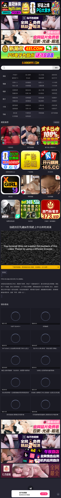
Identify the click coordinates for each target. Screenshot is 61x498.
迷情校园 (15, 108)
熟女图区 (41, 101)
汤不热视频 (54, 113)
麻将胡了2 (15, 78)
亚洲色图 (28, 98)
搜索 (56, 68)
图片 (4, 99)
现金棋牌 (41, 78)
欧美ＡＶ (41, 82)
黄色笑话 (41, 108)
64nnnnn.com (30, 63)
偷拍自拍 (28, 90)
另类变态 (54, 93)
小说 (4, 107)
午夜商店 (28, 113)
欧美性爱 (54, 90)
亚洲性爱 (15, 90)
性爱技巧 (54, 108)
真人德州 (28, 75)
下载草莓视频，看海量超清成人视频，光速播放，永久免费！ (35, 267)
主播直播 (41, 86)
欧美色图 (41, 98)
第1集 (4, 272)
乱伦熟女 (41, 93)
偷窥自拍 (15, 98)
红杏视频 (15, 116)
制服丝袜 (15, 93)
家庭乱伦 (28, 105)
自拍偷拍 (28, 82)
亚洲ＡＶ (15, 82)
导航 (4, 114)
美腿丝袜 (15, 101)
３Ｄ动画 (54, 82)
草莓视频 (41, 113)
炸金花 (28, 78)
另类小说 (28, 108)
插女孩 (15, 113)
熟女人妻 (15, 86)
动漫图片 (54, 98)
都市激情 (15, 105)
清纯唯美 (28, 101)
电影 (4, 91)
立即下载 (44, 494)
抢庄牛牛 (54, 78)
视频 (4, 84)
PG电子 (15, 75)
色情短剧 (28, 116)
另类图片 (54, 101)
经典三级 (28, 93)
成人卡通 (41, 90)
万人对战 (41, 75)
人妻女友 (41, 105)
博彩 (4, 76)
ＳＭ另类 (54, 86)
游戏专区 (54, 75)
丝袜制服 (28, 86)
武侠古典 (54, 105)
